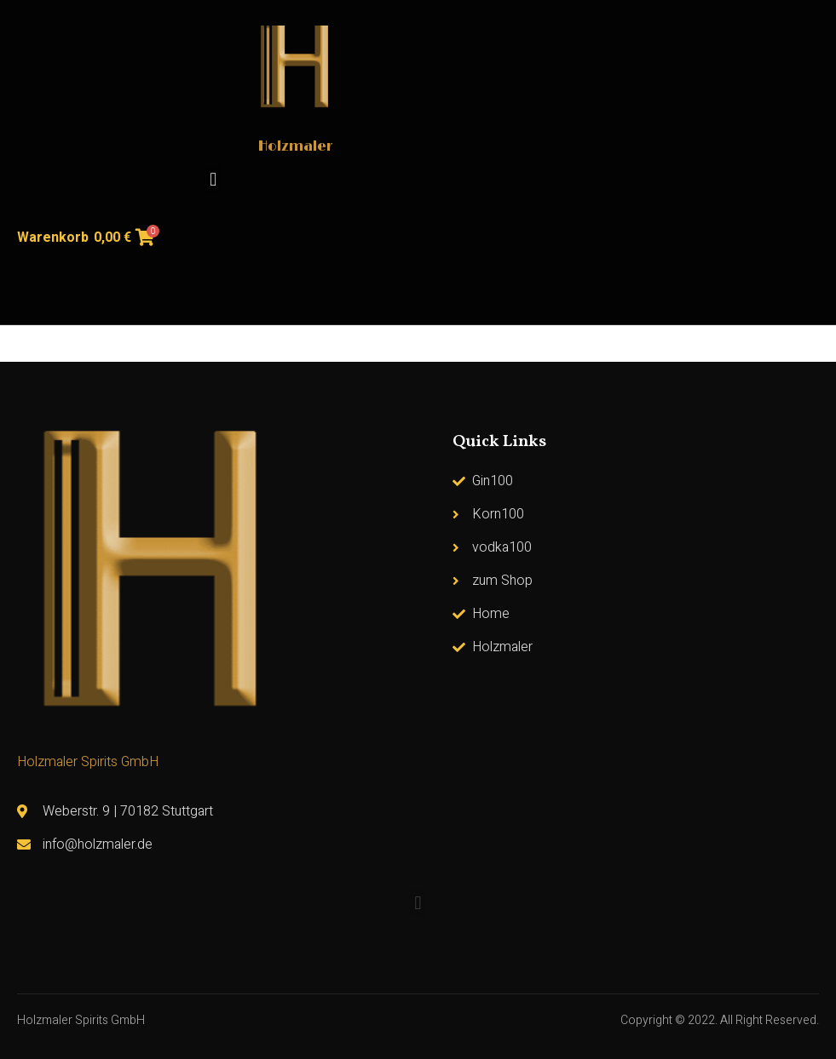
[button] (213, 179)
